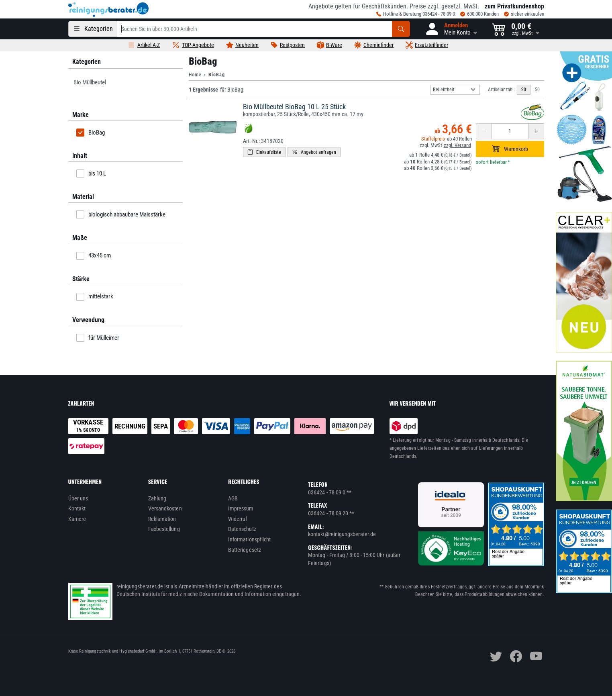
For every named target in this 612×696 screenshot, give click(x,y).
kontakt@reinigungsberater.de (342, 534)
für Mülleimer (97, 338)
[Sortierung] (455, 90)
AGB (233, 498)
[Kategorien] (92, 29)
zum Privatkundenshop (514, 6)
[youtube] (536, 656)
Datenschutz (242, 529)
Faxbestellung (164, 529)
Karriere (77, 519)
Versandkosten (165, 508)
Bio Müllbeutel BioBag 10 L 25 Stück (294, 106)
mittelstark (94, 297)
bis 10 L (91, 173)
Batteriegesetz (244, 550)
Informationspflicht (249, 539)
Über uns (78, 498)
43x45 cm (93, 256)
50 (537, 89)
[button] (451, 29)
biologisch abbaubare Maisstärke (120, 214)
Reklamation (162, 519)
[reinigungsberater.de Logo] (108, 9)
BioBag (90, 133)
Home (195, 75)
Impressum (241, 508)
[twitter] (496, 656)
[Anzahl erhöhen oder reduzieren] (510, 131)
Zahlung (157, 498)
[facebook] (516, 656)
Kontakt (77, 508)
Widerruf (237, 519)
